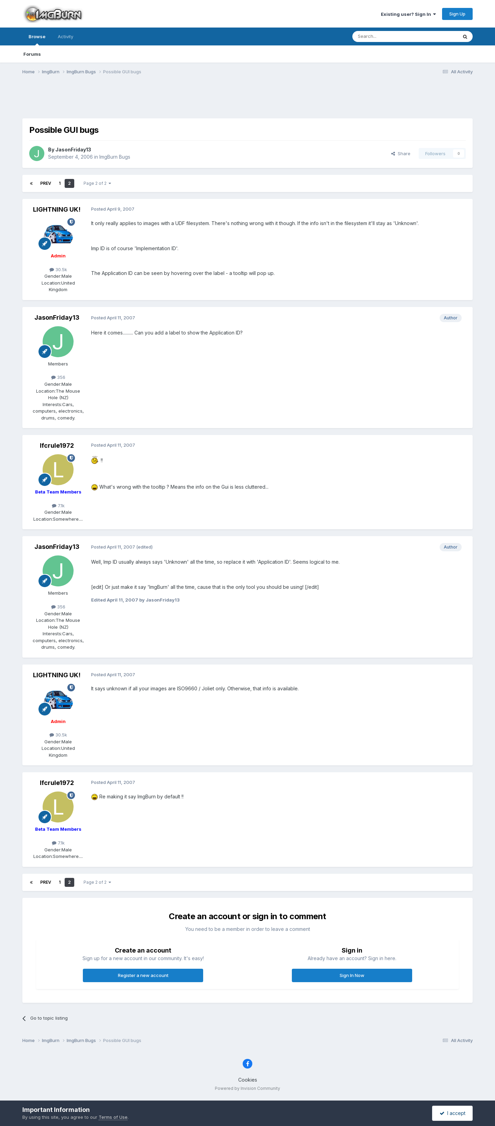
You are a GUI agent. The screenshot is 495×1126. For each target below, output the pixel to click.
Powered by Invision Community (247, 1088)
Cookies (247, 1080)
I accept (452, 1113)
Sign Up (457, 14)
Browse (37, 39)
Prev (45, 183)
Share (400, 153)
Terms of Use (113, 1117)
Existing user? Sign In (408, 14)
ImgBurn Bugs (114, 157)
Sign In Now (352, 975)
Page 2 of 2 (97, 183)
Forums (32, 54)
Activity (65, 36)
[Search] (387, 36)
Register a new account (143, 975)
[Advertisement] (247, 100)
